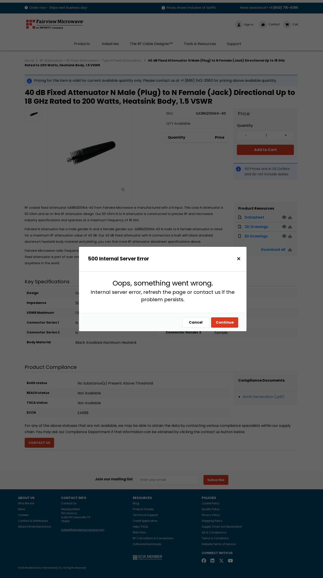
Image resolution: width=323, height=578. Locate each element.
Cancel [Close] (196, 322)
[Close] (238, 258)
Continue (225, 322)
